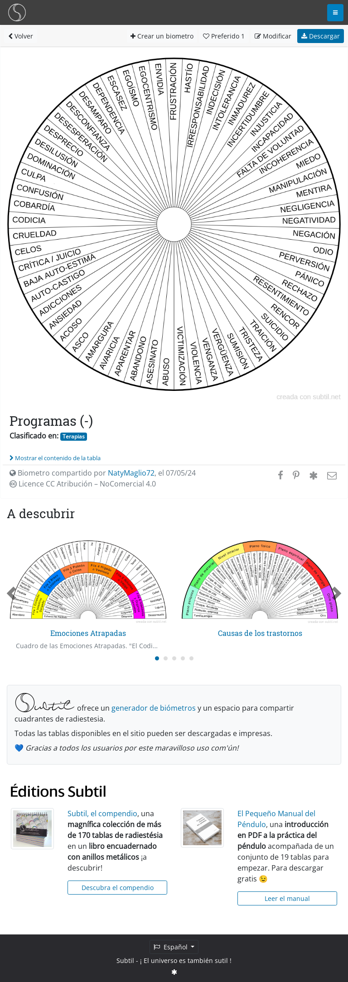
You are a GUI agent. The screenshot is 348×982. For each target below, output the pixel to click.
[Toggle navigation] (335, 12)
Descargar (320, 36)
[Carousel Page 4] (183, 658)
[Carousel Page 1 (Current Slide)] (157, 658)
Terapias (74, 436)
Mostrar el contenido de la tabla (55, 458)
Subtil (125, 960)
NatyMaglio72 (131, 473)
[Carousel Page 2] (166, 658)
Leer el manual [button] (287, 898)
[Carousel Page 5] (191, 658)
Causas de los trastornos (260, 633)
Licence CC (83, 484)
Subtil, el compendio (102, 813)
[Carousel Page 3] (174, 658)
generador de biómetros (153, 708)
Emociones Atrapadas (88, 633)
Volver (20, 36)
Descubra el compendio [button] (118, 887)
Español (171, 947)
